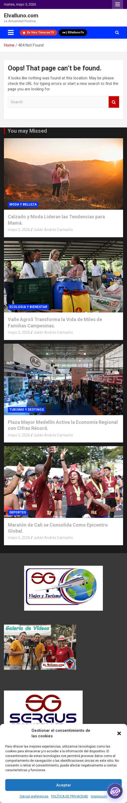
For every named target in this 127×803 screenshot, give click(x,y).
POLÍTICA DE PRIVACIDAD (69, 796)
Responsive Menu (117, 4)
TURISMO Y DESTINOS (26, 409)
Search (114, 102)
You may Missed (27, 131)
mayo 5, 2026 (19, 230)
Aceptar (63, 785)
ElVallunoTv (73, 32)
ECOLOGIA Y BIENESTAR (28, 307)
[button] (119, 733)
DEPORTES (17, 512)
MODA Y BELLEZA (23, 204)
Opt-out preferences (34, 796)
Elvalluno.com (21, 15)
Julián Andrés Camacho (53, 230)
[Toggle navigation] (11, 33)
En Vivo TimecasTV (38, 32)
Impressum (99, 796)
